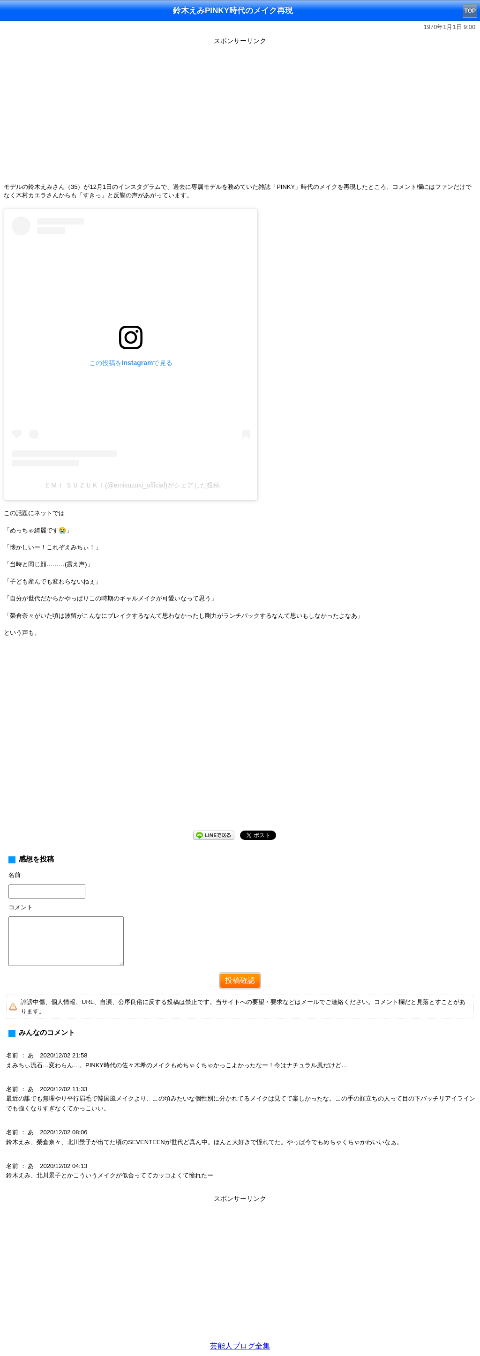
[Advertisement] (240, 113)
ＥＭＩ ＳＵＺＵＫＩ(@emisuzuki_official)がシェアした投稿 (132, 485)
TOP (470, 10)
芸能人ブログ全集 (240, 1346)
